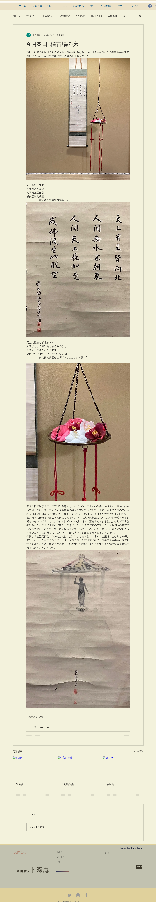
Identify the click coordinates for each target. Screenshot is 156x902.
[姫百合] (33, 767)
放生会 (110, 784)
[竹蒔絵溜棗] (78, 767)
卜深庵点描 (48, 16)
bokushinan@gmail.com (131, 848)
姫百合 (20, 784)
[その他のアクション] (128, 35)
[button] (140, 16)
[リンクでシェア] (48, 727)
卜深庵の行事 (31, 16)
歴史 (125, 16)
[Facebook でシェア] (27, 727)
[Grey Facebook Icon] (86, 895)
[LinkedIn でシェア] (41, 727)
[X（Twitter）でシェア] (34, 727)
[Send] (139, 867)
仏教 (41, 717)
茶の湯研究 (113, 16)
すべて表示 (139, 751)
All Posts (16, 16)
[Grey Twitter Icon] (69, 895)
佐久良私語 (80, 16)
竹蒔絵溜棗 (67, 784)
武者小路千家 (96, 16)
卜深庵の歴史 (64, 16)
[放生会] (123, 767)
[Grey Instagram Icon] (78, 895)
